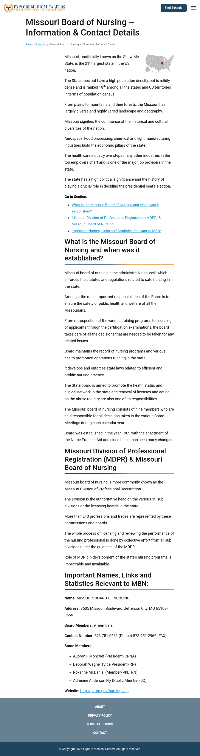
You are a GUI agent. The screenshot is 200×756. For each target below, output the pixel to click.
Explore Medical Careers (99, 749)
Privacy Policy (100, 715)
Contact (100, 732)
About (100, 706)
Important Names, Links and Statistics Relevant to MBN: (116, 231)
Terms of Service (99, 724)
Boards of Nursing (36, 44)
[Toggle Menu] (193, 7)
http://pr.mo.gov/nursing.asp (104, 691)
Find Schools (173, 7)
